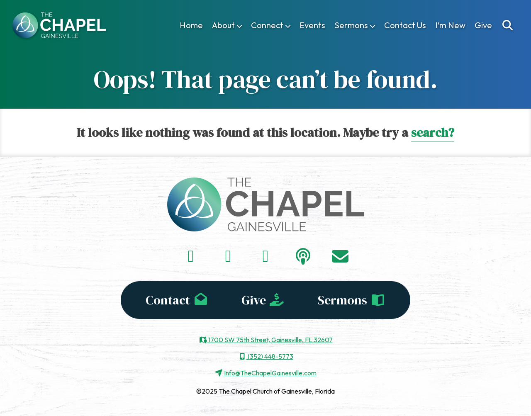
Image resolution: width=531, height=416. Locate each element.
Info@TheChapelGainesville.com (265, 373)
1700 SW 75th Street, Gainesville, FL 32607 (266, 340)
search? (432, 132)
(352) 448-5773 (265, 356)
